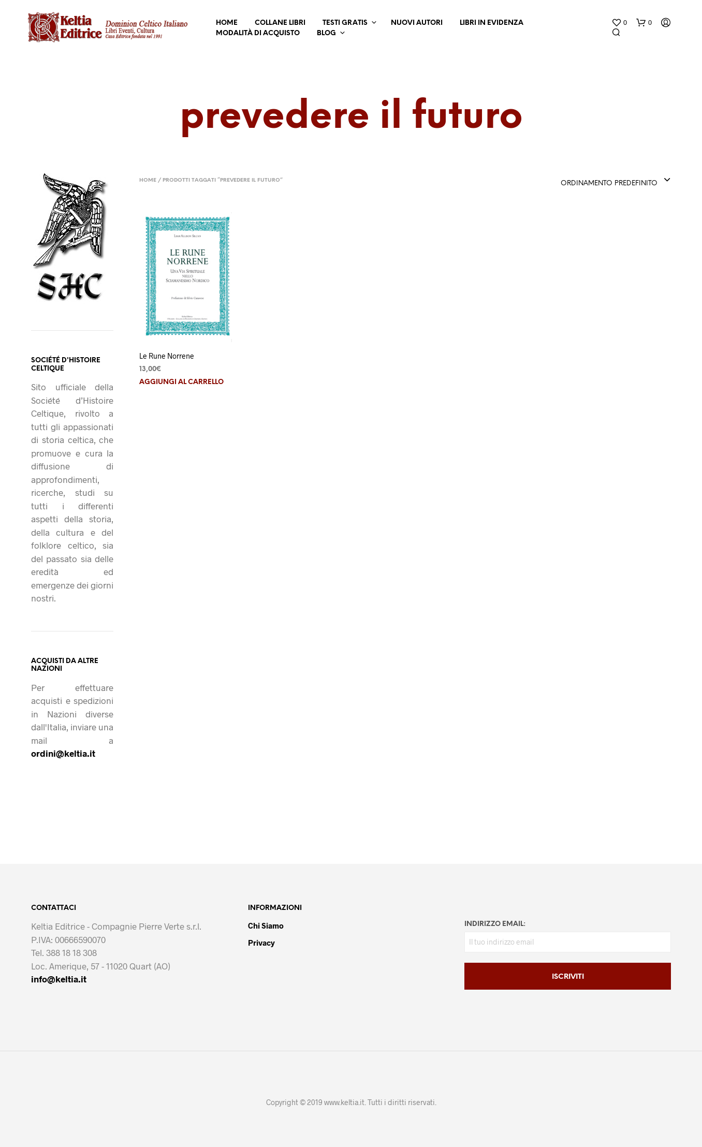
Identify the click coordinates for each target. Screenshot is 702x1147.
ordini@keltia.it (63, 753)
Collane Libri (280, 23)
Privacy (261, 942)
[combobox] (616, 180)
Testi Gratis (345, 23)
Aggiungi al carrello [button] (181, 382)
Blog (326, 33)
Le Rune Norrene (166, 355)
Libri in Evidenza (491, 23)
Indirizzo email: (494, 924)
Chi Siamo (266, 925)
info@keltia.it (58, 979)
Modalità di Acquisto (258, 33)
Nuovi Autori (417, 23)
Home (227, 23)
